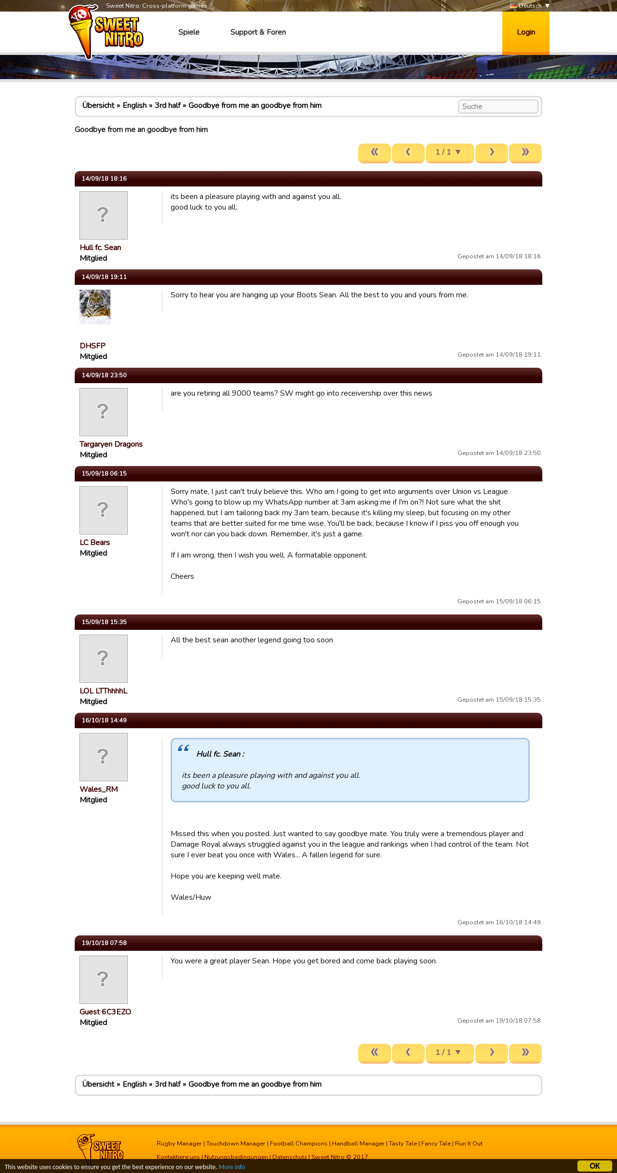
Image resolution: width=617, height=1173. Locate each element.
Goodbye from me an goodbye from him (255, 105)
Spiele (189, 32)
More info (232, 1168)
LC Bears (95, 542)
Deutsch (526, 6)
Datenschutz (289, 1157)
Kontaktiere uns (178, 1157)
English (134, 105)
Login (526, 32)
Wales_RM (99, 789)
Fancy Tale (436, 1143)
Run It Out (469, 1143)
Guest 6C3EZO (105, 1012)
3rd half (167, 105)
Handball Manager (358, 1143)
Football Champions (299, 1143)
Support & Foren (258, 32)
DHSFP (93, 346)
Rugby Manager (179, 1143)
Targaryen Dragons (111, 444)
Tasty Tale (403, 1143)
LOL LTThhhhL (103, 691)
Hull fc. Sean (100, 247)
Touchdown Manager (236, 1143)
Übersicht (98, 105)
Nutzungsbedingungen (236, 1157)
